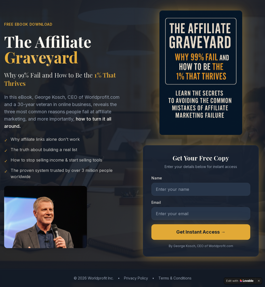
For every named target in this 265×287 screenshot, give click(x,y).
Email (156, 202)
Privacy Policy (136, 278)
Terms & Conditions (175, 278)
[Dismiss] (259, 281)
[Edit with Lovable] (239, 281)
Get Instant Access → (200, 232)
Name (156, 178)
